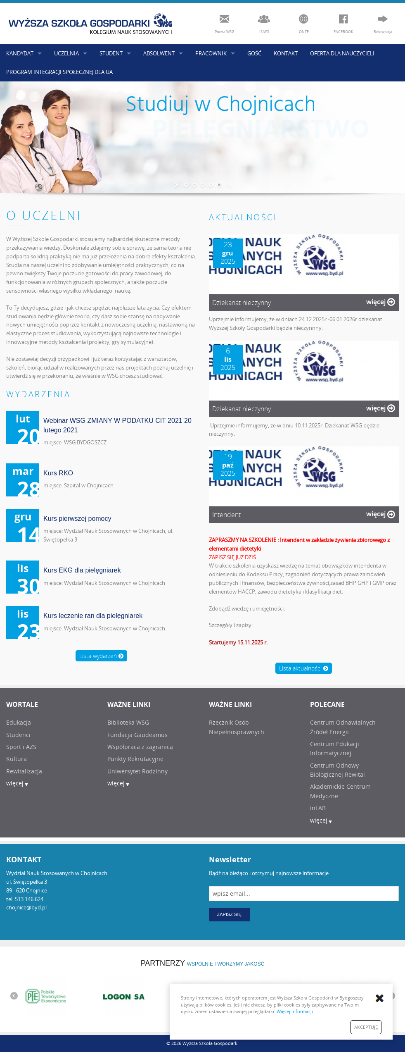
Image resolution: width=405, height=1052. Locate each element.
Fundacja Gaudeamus (137, 735)
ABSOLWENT (159, 53)
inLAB (318, 808)
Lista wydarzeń (101, 656)
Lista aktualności (303, 668)
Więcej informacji (295, 1011)
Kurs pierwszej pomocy (77, 518)
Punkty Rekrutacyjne (135, 759)
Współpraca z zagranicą (140, 747)
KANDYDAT (19, 53)
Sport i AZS (21, 747)
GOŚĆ (254, 53)
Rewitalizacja (24, 771)
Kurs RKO (58, 473)
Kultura (16, 759)
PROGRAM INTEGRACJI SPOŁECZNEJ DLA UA (59, 72)
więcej (380, 301)
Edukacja (18, 722)
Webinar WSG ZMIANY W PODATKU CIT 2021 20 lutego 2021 (117, 425)
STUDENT (111, 53)
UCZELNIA (66, 53)
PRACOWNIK (211, 53)
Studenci (18, 735)
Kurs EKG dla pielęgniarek (82, 570)
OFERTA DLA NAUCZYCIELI (342, 53)
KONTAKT (286, 53)
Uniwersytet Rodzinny (137, 771)
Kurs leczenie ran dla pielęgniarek (92, 615)
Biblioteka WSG (128, 722)
